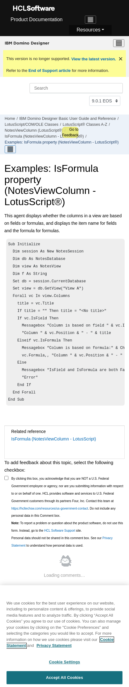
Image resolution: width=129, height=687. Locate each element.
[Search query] (76, 88)
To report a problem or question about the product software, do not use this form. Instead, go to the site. (67, 540)
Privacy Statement (54, 648)
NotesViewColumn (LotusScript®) (34, 130)
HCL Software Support (59, 544)
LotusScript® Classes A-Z (84, 124)
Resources (88, 29)
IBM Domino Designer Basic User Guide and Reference (67, 118)
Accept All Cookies (64, 680)
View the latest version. (93, 59)
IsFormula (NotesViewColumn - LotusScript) (53, 452)
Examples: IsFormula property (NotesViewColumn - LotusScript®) (62, 142)
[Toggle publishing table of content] (10, 149)
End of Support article (49, 70)
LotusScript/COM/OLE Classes (31, 124)
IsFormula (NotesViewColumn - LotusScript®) (44, 136)
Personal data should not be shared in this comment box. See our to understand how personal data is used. (62, 555)
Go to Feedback (70, 132)
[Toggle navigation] (90, 20)
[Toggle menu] (118, 43)
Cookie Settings (64, 664)
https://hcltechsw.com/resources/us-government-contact (50, 522)
